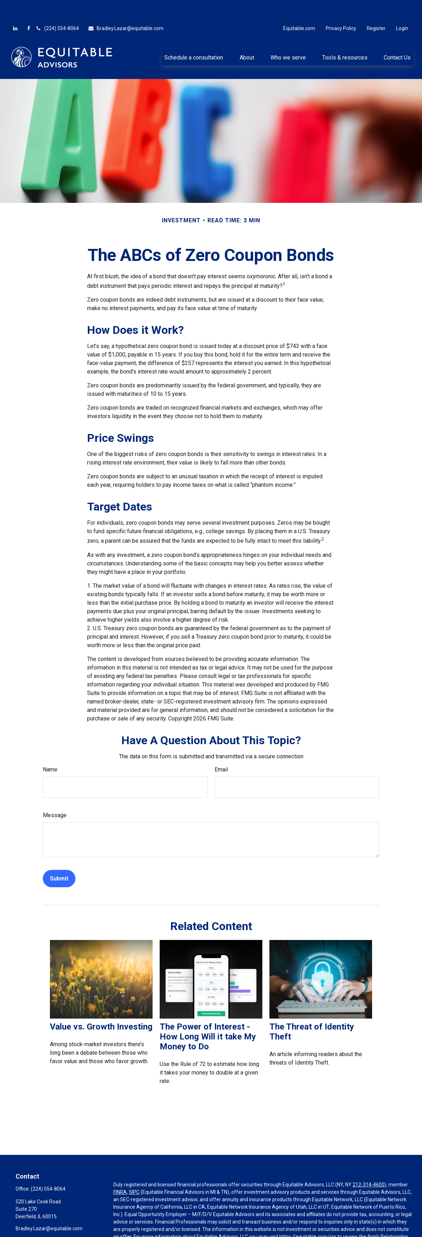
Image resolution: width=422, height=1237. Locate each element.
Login (402, 7)
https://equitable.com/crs (307, 1215)
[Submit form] (59, 857)
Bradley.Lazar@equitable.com (126, 7)
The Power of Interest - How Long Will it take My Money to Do (208, 1015)
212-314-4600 (368, 1163)
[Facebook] (28, 7)
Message (55, 794)
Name (50, 748)
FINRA (120, 1171)
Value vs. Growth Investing (101, 1005)
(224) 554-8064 (57, 7)
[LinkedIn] (15, 7)
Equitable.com (299, 7)
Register (376, 7)
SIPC (134, 1171)
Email (221, 748)
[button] (193, 35)
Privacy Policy (341, 7)
